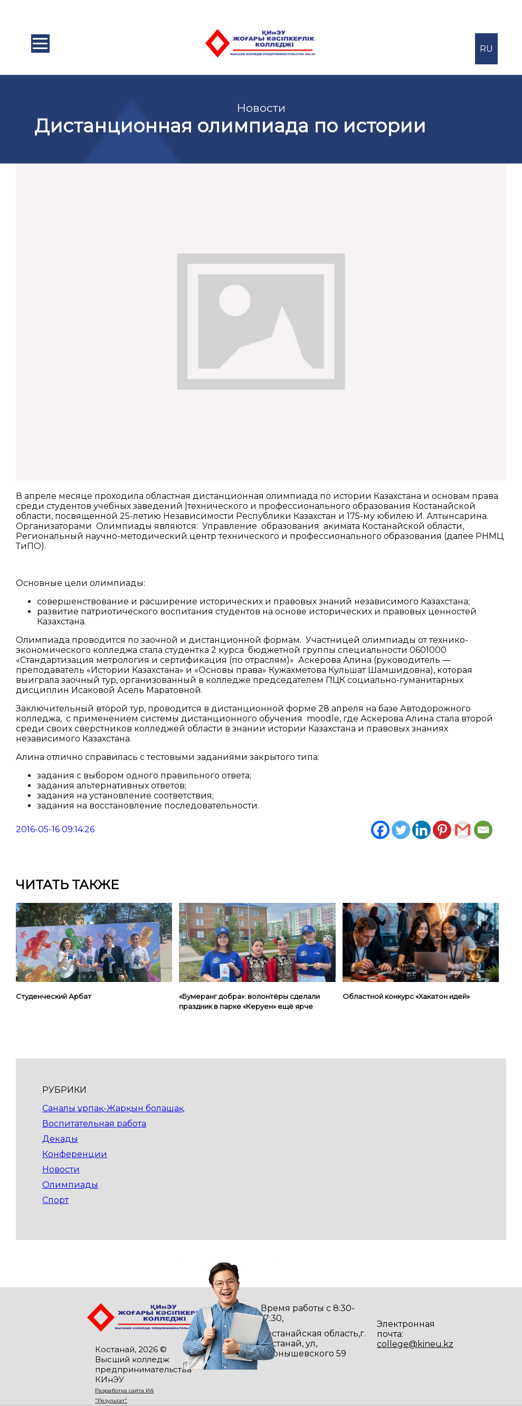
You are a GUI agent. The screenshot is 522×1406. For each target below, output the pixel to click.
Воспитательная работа (94, 1124)
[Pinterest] (442, 830)
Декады (60, 1139)
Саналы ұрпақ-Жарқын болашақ (113, 1108)
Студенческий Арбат (53, 996)
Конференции (74, 1154)
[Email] (483, 830)
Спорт (55, 1200)
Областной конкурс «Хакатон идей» (406, 996)
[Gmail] (462, 830)
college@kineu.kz (415, 1344)
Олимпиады (70, 1185)
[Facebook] (380, 830)
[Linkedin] (421, 830)
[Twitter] (401, 830)
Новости (61, 1169)
